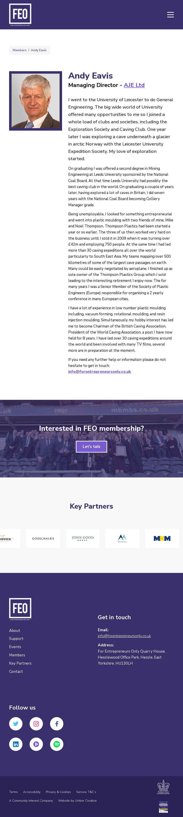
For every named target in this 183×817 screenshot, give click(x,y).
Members (19, 50)
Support (16, 638)
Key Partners (20, 663)
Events (15, 646)
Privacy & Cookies (58, 792)
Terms (13, 792)
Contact (16, 671)
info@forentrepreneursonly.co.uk (99, 371)
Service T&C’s (86, 792)
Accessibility (31, 792)
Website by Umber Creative (77, 801)
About (14, 630)
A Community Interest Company (31, 801)
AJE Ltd (134, 85)
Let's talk (91, 446)
